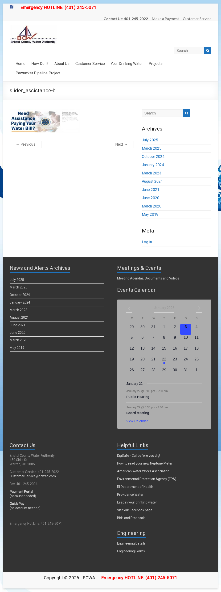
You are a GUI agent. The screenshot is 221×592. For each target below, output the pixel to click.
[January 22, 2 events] (164, 361)
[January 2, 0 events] (175, 329)
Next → (121, 144)
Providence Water (130, 494)
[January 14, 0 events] (153, 351)
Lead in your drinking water (137, 502)
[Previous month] (129, 308)
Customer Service (197, 18)
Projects (156, 63)
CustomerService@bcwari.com (33, 476)
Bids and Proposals (131, 518)
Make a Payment (165, 18)
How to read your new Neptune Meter (144, 463)
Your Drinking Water (127, 63)
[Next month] (199, 308)
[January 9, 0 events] (175, 340)
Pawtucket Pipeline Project (38, 73)
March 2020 (151, 206)
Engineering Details (131, 543)
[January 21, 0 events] (153, 361)
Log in (147, 242)
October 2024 (153, 156)
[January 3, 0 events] (185, 329)
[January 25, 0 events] (196, 361)
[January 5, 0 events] (131, 340)
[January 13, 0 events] (142, 351)
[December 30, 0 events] (142, 329)
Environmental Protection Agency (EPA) (146, 479)
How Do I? (40, 63)
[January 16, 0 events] (175, 351)
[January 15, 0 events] (164, 351)
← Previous (25, 144)
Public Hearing (137, 397)
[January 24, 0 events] (185, 361)
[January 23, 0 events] (175, 361)
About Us (62, 63)
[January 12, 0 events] (131, 351)
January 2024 (153, 165)
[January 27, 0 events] (142, 372)
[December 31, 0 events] (153, 329)
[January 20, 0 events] (142, 361)
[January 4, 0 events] (196, 329)
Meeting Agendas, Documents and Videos (148, 278)
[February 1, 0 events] (196, 372)
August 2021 (152, 181)
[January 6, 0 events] (142, 340)
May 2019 (150, 214)
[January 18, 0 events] (196, 351)
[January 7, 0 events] (153, 340)
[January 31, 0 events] (185, 372)
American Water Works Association (143, 471)
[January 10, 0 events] (185, 340)
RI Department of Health (135, 487)
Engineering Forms (131, 551)
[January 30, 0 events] (175, 372)
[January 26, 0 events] (131, 372)
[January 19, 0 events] (131, 361)
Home (20, 63)
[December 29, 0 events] (131, 329)
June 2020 (150, 198)
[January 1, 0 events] (164, 329)
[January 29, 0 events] (164, 372)
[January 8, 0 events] (164, 340)
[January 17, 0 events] (185, 351)
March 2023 (151, 173)
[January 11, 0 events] (196, 340)
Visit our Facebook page (134, 510)
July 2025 (150, 140)
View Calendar (137, 421)
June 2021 (150, 189)
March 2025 (151, 148)
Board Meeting (137, 413)
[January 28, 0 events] (153, 372)
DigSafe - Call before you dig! (138, 455)
